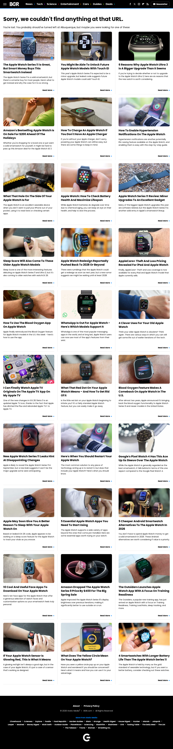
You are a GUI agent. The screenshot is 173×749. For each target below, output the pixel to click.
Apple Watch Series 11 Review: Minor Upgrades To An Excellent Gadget (143, 198)
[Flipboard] (143, 4)
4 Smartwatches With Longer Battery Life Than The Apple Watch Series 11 (144, 657)
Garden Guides (76, 721)
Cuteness (28, 721)
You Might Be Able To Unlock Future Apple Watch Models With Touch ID (85, 66)
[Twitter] (135, 4)
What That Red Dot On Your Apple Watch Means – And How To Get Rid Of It (85, 391)
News (29, 4)
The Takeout (70, 728)
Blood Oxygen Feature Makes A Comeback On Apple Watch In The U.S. (142, 391)
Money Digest (33, 724)
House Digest (124, 721)
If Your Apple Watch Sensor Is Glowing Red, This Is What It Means (27, 657)
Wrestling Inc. (104, 728)
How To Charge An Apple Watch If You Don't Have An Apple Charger (84, 132)
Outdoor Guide (61, 724)
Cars (86, 4)
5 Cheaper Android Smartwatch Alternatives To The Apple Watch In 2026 (143, 525)
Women (91, 728)
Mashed (20, 724)
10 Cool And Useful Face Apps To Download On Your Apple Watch (25, 589)
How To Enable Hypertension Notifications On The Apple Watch (142, 132)
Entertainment (70, 4)
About (76, 706)
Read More (47, 90)
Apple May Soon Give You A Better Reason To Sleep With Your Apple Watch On (26, 525)
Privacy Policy (91, 706)
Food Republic (60, 721)
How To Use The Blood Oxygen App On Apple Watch (27, 324)
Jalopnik (156, 721)
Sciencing (88, 724)
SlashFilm (100, 724)
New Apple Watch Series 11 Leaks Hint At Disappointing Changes (28, 458)
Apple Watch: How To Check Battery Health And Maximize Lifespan (86, 198)
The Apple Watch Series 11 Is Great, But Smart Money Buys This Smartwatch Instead (27, 68)
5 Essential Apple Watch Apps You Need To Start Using (84, 523)
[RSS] (148, 4)
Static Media (73, 711)
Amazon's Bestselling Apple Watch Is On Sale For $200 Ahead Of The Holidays (28, 134)
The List (161, 724)
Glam (88, 721)
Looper (11, 724)
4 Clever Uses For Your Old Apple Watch (141, 325)
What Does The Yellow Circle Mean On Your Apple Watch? (84, 657)
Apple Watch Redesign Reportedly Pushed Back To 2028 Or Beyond (84, 262)
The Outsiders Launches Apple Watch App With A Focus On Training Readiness (144, 590)
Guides (97, 4)
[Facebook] (130, 4)
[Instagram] (139, 4)
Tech (40, 4)
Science (52, 4)
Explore (38, 721)
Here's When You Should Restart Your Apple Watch (86, 458)
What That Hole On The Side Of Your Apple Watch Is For (27, 198)
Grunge (97, 721)
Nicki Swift (47, 724)
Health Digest (109, 721)
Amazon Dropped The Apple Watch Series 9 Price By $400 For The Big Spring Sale (85, 590)
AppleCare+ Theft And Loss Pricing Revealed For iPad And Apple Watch (143, 263)
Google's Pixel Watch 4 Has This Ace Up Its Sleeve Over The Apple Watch (143, 458)
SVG (122, 724)
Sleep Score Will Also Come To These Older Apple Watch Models (28, 262)
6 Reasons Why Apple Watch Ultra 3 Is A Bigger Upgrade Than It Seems (143, 66)
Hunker (136, 721)
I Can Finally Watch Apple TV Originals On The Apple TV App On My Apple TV (26, 391)
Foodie (48, 721)
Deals (109, 4)
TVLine (82, 728)
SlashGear (113, 724)
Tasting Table (133, 724)
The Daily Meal (148, 724)
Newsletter (160, 4)
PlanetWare (76, 724)
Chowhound (15, 721)
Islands (146, 721)
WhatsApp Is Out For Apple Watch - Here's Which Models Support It (85, 324)
